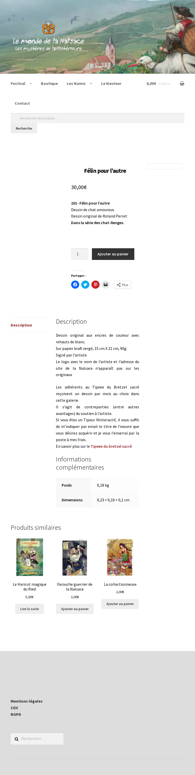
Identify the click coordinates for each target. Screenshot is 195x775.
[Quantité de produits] (79, 254)
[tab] (29, 325)
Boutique (49, 83)
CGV (14, 707)
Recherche (24, 128)
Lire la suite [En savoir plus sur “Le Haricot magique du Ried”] (29, 609)
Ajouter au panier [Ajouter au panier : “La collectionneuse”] (120, 603)
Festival (18, 83)
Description (21, 325)
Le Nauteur (111, 83)
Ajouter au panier (113, 253)
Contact (22, 103)
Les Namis (76, 83)
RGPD (16, 714)
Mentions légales (27, 701)
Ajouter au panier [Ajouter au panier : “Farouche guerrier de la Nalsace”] (75, 609)
